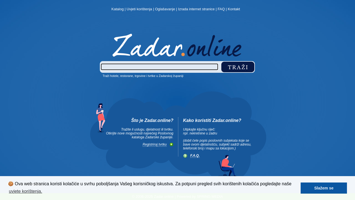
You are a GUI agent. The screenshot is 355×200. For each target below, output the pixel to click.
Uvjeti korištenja (139, 9)
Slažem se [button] (324, 188)
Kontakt (234, 9)
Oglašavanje (165, 9)
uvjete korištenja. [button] (25, 191)
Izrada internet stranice (196, 9)
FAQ (221, 9)
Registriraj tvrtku (155, 144)
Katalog (117, 9)
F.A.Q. (195, 156)
